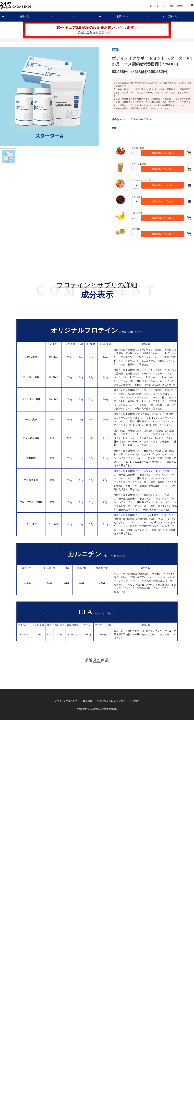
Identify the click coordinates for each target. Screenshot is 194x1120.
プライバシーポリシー (66, 700)
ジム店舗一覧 (170, 16)
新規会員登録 (176, 5)
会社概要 (87, 700)
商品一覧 (24, 16)
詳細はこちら (87, 32)
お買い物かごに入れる (162, 153)
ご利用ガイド (121, 16)
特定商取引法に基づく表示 (111, 700)
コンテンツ (73, 16)
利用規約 (134, 700)
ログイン (154, 5)
